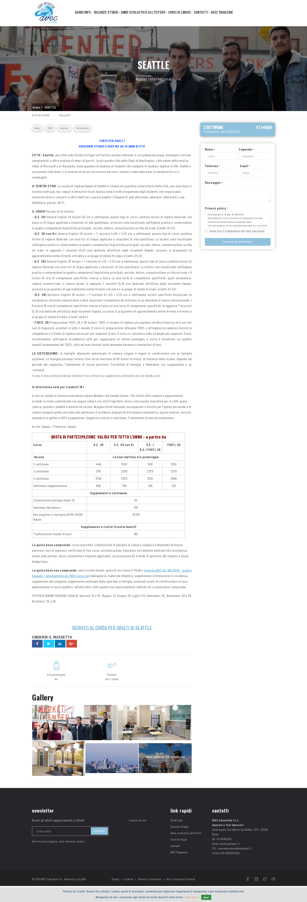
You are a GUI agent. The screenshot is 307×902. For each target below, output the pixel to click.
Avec (37, 128)
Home (36, 107)
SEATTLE (50, 107)
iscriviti (99, 836)
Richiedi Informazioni (237, 241)
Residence (83, 128)
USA (50, 128)
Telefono (212, 166)
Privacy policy (216, 208)
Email (245, 166)
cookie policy (192, 897)
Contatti (201, 13)
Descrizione (41, 115)
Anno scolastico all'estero (143, 13)
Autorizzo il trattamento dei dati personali (237, 231)
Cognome (246, 149)
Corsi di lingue (179, 13)
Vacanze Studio (106, 13)
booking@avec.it (230, 849)
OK (206, 897)
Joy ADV (82, 884)
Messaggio (214, 182)
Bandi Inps (83, 13)
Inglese (64, 128)
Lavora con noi (137, 825)
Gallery (65, 115)
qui (254, 225)
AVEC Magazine (222, 13)
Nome (210, 149)
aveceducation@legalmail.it (234, 853)
